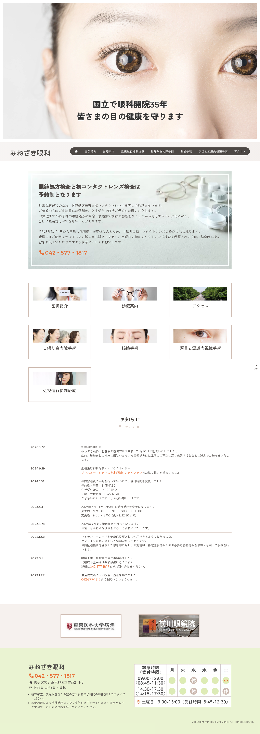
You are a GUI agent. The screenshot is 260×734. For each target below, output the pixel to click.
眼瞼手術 (186, 151)
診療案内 (109, 151)
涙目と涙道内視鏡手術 (213, 151)
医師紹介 (90, 151)
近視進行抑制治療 (59, 390)
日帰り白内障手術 (162, 151)
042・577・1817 (63, 252)
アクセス (240, 151)
